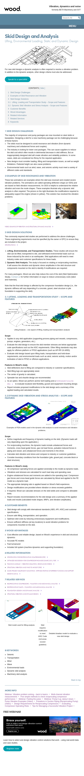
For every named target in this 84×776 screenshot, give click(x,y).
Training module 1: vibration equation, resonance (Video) (29, 564)
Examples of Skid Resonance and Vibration (27, 96)
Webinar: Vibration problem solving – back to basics (26, 694)
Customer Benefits (17, 109)
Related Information (17, 115)
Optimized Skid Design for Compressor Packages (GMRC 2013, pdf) (31, 561)
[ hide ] (42, 88)
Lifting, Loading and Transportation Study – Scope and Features (36, 102)
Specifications (10, 245)
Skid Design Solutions (18, 99)
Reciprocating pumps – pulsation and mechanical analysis (29, 587)
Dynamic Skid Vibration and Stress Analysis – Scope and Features (37, 105)
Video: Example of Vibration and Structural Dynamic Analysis (28, 227)
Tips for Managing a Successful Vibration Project (52, 706)
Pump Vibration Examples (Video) (19, 701)
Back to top (76, 680)
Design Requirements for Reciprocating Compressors (36, 704)
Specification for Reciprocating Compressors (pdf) (26, 557)
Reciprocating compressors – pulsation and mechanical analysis (32, 584)
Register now (13, 748)
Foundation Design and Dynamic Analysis (23, 591)
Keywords (13, 122)
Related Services (16, 119)
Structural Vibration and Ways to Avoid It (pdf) (24, 567)
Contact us (15, 277)
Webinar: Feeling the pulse (30, 699)
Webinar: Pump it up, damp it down (59, 699)
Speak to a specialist (17, 79)
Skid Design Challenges (19, 92)
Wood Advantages (16, 112)
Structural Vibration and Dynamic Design (23, 594)
